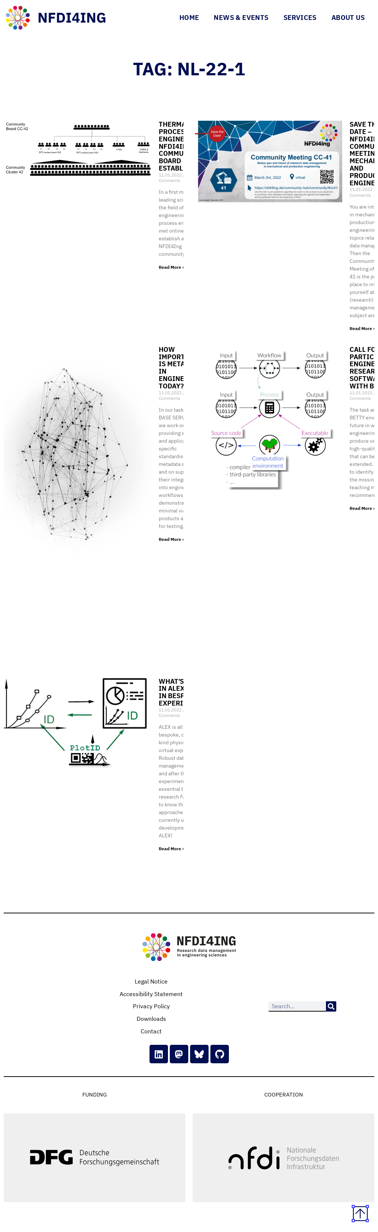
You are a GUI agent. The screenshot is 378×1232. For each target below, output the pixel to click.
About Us (348, 17)
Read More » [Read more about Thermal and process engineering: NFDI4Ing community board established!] (172, 267)
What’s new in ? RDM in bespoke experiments (182, 692)
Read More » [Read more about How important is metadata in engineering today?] (172, 539)
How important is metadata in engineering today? (182, 367)
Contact (151, 1031)
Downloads (151, 1018)
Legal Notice (151, 981)
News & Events (241, 17)
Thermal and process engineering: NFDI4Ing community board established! (183, 146)
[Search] (331, 1006)
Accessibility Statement (151, 994)
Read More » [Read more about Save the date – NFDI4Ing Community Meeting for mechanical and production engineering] (363, 328)
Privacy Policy (151, 1006)
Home (189, 17)
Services (300, 17)
